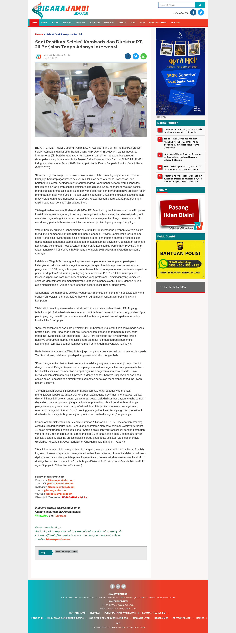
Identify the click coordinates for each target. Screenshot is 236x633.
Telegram (60, 515)
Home (34, 23)
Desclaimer (161, 618)
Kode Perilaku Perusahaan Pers (108, 618)
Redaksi (95, 613)
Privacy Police (181, 618)
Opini (142, 23)
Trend (44, 23)
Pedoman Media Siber (153, 613)
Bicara (55, 23)
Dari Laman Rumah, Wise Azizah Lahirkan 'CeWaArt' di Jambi (183, 131)
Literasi (122, 23)
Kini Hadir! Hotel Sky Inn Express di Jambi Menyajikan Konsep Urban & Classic (182, 157)
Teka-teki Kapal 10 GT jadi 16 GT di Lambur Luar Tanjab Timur (182, 168)
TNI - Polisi (95, 23)
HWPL (133, 23)
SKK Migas (80, 23)
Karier (200, 618)
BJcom (116, 627)
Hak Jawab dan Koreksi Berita (65, 618)
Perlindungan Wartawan (120, 613)
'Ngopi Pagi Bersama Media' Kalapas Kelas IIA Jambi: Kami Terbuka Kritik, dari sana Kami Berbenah (181, 143)
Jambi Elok (109, 23)
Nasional (67, 23)
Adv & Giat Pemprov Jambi (64, 34)
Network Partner (158, 23)
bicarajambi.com (58, 539)
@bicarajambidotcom (61, 480)
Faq (118, 623)
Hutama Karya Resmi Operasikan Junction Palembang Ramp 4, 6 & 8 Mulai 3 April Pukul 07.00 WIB (183, 178)
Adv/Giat (175, 23)
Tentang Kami (77, 613)
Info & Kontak (141, 618)
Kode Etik (37, 618)
